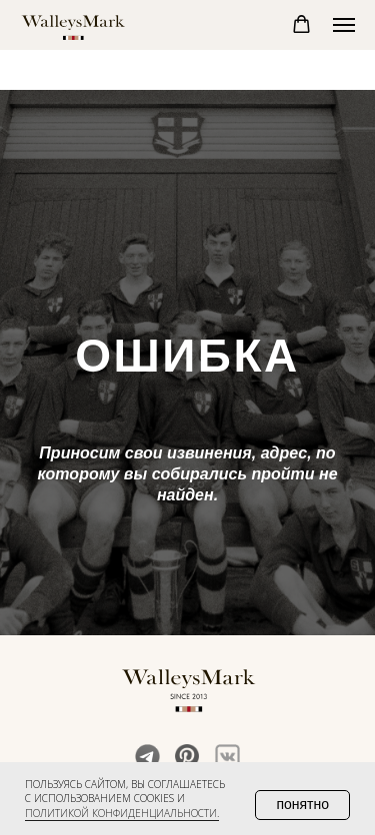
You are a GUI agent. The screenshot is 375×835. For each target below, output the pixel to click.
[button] (301, 24)
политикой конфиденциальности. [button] (122, 813)
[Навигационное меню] (344, 25)
